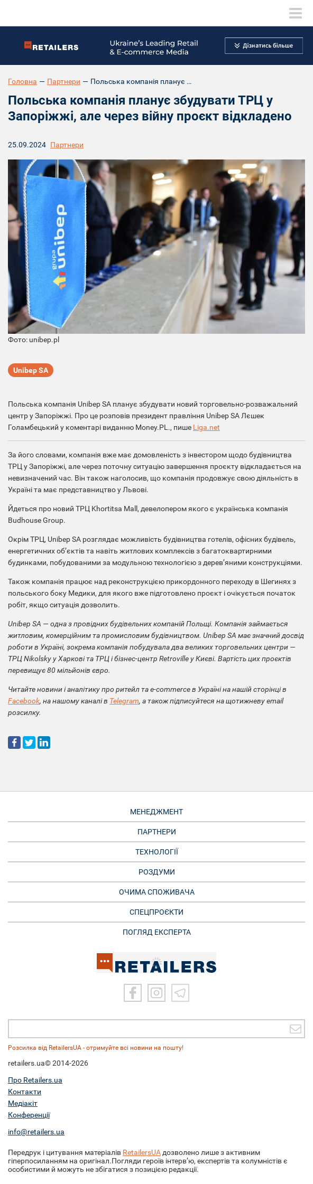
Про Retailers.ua (35, 1080)
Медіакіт (23, 1103)
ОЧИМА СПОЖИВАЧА (157, 892)
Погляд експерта (157, 932)
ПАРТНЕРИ (156, 832)
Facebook (24, 701)
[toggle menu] (295, 13)
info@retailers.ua (36, 1131)
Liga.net (206, 427)
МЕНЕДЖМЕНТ (156, 811)
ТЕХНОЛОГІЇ (156, 852)
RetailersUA (142, 1152)
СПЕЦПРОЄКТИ (156, 912)
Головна (22, 81)
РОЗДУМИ (157, 872)
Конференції (29, 1115)
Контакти (24, 1091)
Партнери (63, 81)
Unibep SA (30, 370)
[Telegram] (180, 993)
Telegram (124, 701)
